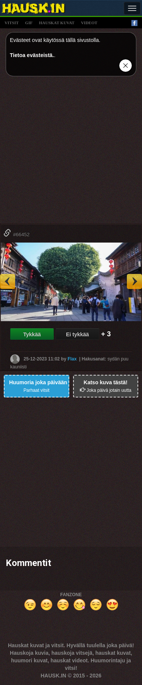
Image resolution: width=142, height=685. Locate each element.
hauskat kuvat (57, 22)
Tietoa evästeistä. (32, 55)
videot (89, 22)
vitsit (12, 22)
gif (29, 22)
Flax (71, 359)
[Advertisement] (71, 153)
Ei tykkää (77, 334)
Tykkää (32, 334)
